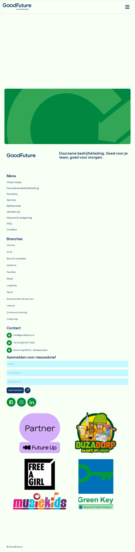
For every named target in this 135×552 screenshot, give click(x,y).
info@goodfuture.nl (23, 335)
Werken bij (13, 211)
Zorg (9, 251)
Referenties (14, 205)
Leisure (11, 305)
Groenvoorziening (17, 312)
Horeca (11, 245)
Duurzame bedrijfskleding (23, 188)
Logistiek (12, 285)
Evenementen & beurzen (20, 298)
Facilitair (11, 271)
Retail (10, 278)
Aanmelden (15, 390)
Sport (10, 292)
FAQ (9, 223)
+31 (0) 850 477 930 (24, 342)
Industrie (11, 265)
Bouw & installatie (16, 258)
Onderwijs (12, 318)
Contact (12, 229)
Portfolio (12, 194)
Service (11, 200)
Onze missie (14, 182)
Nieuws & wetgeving (19, 217)
